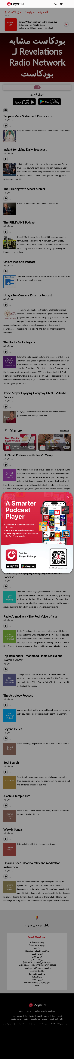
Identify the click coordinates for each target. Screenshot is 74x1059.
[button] (3, 3)
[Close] (68, 497)
